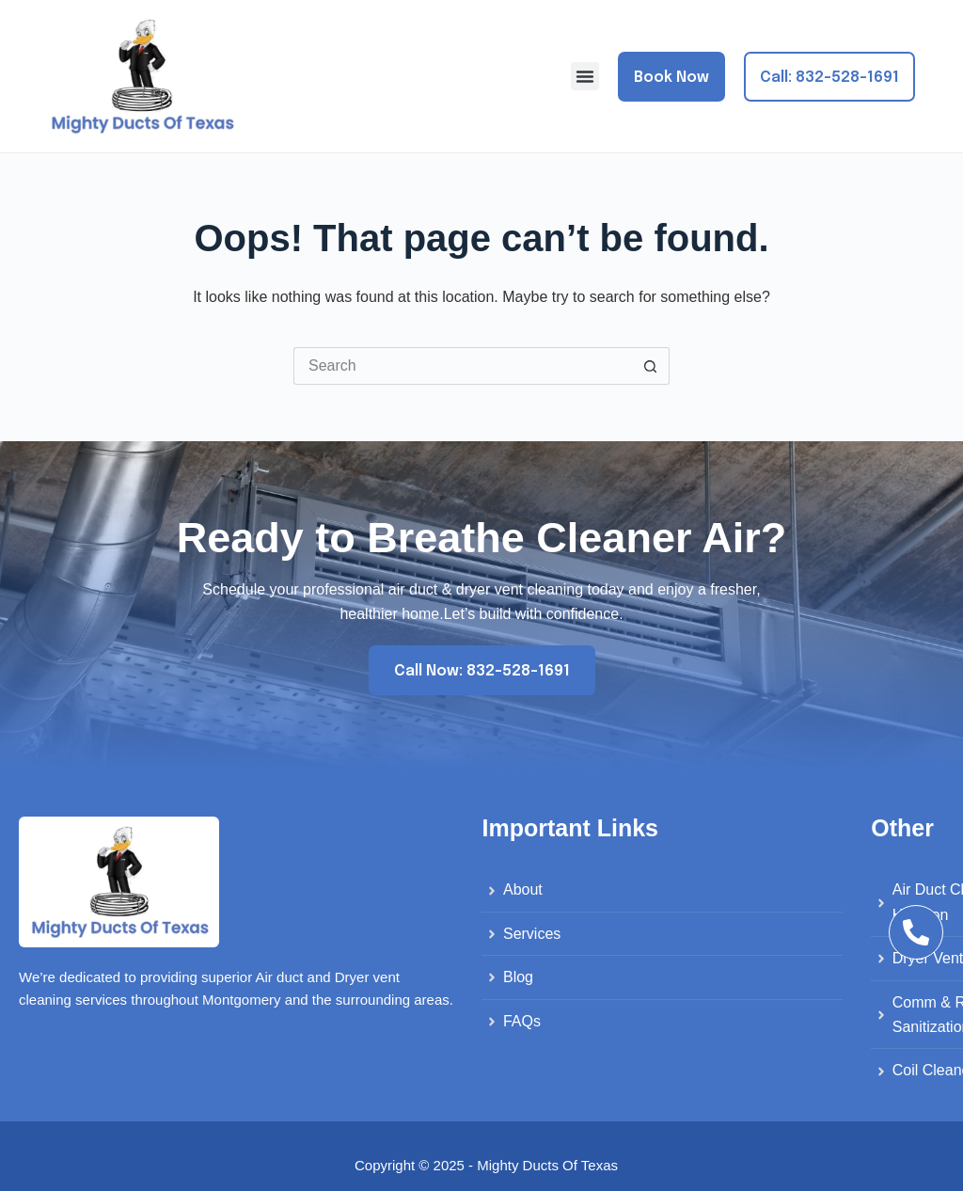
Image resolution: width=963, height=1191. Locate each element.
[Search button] (651, 366)
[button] (585, 76)
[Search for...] (462, 366)
